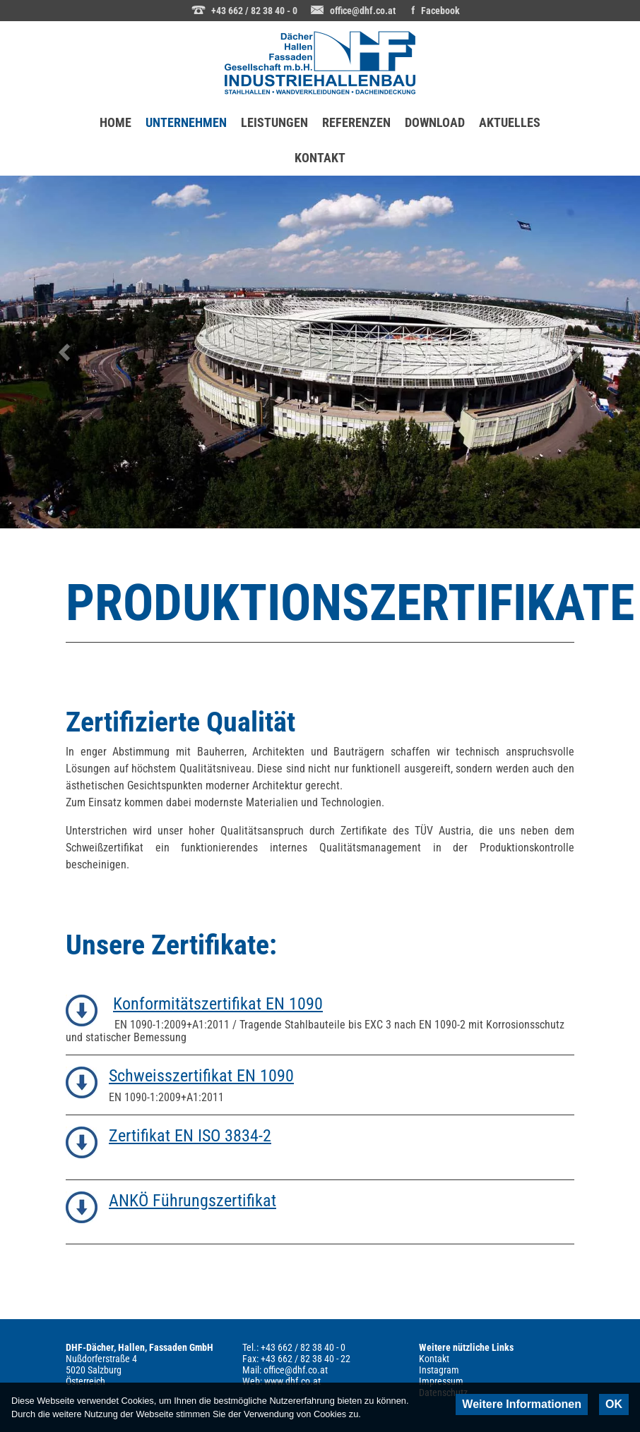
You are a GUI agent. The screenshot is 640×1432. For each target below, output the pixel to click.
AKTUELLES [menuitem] (509, 122)
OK (613, 1404)
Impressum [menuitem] (441, 1381)
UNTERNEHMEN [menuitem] (190, 117)
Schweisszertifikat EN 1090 (201, 1076)
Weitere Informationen (521, 1404)
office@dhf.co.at (363, 10)
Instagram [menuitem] (439, 1370)
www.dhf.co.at (292, 1381)
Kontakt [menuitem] (434, 1358)
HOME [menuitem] (115, 122)
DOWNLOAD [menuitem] (435, 122)
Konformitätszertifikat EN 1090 (218, 1004)
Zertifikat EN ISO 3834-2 (190, 1136)
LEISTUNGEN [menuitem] (274, 122)
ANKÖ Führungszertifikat (192, 1200)
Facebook (440, 10)
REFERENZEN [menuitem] (356, 122)
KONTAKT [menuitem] (320, 157)
